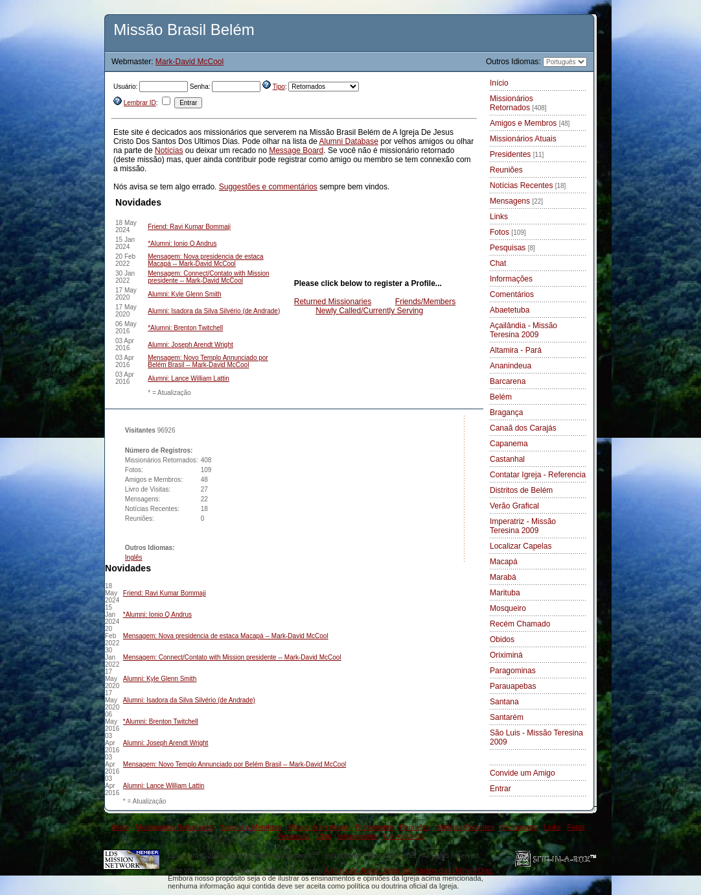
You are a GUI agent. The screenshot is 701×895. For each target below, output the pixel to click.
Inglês (134, 557)
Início (499, 83)
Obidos (502, 639)
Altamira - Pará (516, 350)
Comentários (512, 294)
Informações (511, 278)
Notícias (169, 150)
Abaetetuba (509, 310)
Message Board (296, 150)
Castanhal (507, 459)
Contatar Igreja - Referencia (538, 474)
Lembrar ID (140, 102)
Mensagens (516, 201)
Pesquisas (512, 247)
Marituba (505, 592)
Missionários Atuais (523, 138)
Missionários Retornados (518, 103)
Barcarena (507, 381)
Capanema (509, 443)
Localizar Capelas (520, 546)
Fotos (508, 232)
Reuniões (506, 169)
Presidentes (517, 154)
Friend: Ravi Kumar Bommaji (189, 226)
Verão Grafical (514, 505)
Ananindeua (510, 365)
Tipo (279, 86)
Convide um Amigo (522, 773)
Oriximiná (506, 655)
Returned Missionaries (332, 301)
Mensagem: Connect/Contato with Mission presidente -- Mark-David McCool (208, 277)
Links (499, 216)
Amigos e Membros (529, 123)
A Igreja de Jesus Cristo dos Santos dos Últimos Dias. (409, 870)
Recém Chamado (520, 623)
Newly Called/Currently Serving (369, 310)
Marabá (503, 577)
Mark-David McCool (189, 61)
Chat (498, 263)
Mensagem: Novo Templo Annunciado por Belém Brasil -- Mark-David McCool (208, 361)
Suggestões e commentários (268, 186)
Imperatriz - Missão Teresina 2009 (523, 526)
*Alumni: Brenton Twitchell (185, 327)
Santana (504, 701)
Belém (501, 396)
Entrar (500, 788)
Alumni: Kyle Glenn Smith (184, 294)
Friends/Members (425, 301)
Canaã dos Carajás (523, 428)
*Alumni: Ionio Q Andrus (182, 243)
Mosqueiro (508, 608)
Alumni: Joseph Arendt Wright (190, 344)
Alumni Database (348, 141)
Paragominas (513, 670)
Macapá (504, 561)
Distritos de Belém (521, 490)
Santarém (506, 717)
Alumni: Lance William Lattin (188, 378)
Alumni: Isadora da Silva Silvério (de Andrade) (214, 311)
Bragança (506, 412)
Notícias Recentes (528, 185)
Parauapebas (513, 686)
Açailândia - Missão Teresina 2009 (523, 330)
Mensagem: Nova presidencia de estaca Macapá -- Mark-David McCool (205, 260)
